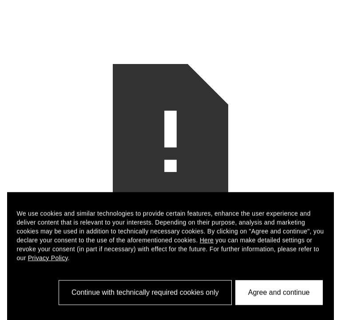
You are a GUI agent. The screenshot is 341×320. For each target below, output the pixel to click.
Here (207, 243)
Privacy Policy (48, 260)
